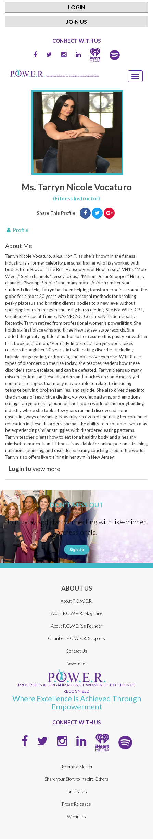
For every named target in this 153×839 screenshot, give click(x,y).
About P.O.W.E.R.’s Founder (76, 626)
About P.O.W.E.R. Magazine (76, 613)
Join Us (76, 21)
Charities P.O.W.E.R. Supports (76, 638)
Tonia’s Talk (77, 791)
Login (76, 7)
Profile (16, 230)
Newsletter (76, 663)
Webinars (76, 816)
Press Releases (76, 804)
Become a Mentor (76, 766)
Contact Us (76, 651)
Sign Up (76, 549)
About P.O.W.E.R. (77, 601)
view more (34, 468)
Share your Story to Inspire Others (76, 779)
